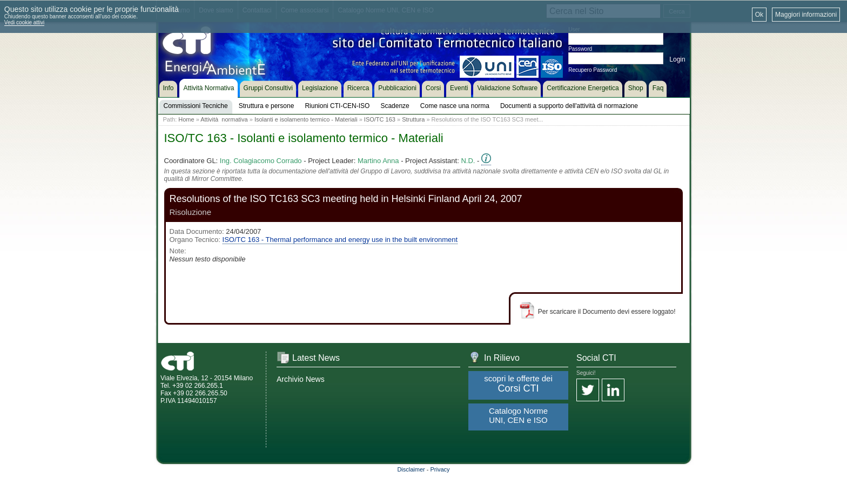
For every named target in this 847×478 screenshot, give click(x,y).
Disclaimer (411, 469)
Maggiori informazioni (806, 14)
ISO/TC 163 (379, 119)
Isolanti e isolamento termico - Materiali (306, 119)
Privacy (440, 469)
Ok (759, 14)
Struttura (413, 119)
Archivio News (301, 379)
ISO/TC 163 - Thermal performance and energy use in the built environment (340, 239)
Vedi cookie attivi (24, 22)
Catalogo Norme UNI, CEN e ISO (518, 415)
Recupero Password (592, 70)
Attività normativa (223, 119)
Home (186, 119)
